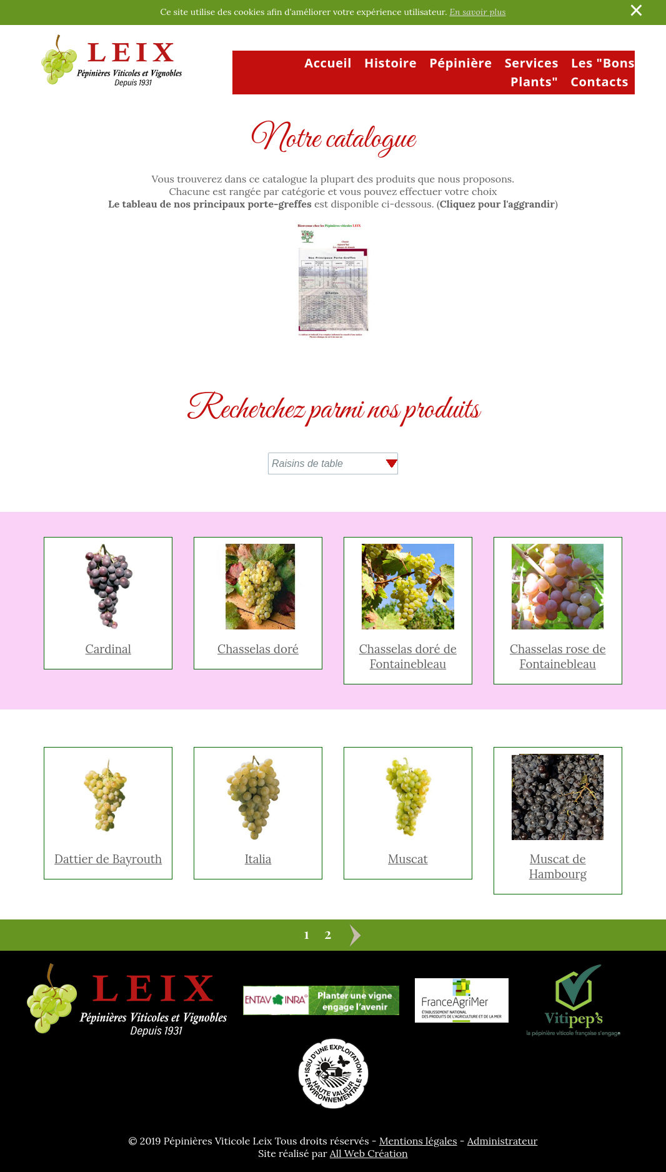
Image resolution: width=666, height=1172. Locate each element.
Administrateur (502, 1140)
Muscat (408, 858)
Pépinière (460, 62)
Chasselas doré (258, 648)
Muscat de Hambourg (558, 866)
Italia (258, 858)
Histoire (390, 62)
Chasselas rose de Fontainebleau (558, 656)
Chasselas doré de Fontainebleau (408, 656)
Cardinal (108, 648)
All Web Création (369, 1153)
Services (532, 62)
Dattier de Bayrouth (108, 858)
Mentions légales (418, 1140)
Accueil (328, 62)
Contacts (599, 81)
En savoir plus (477, 12)
